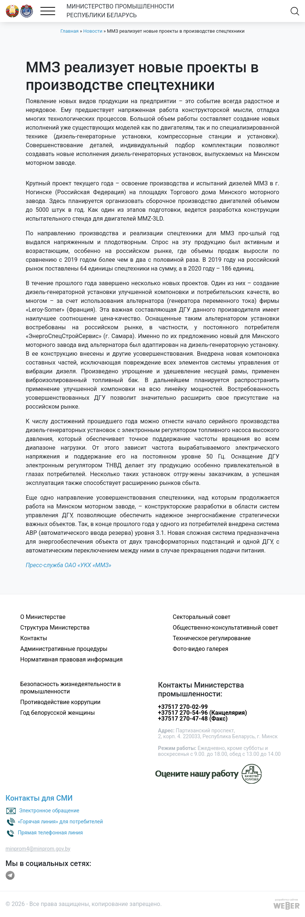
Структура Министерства (55, 627)
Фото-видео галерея (200, 648)
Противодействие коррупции (60, 702)
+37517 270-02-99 (183, 706)
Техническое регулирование (212, 638)
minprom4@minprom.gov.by (38, 849)
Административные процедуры (63, 648)
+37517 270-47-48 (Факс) (192, 718)
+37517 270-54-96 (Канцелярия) (202, 712)
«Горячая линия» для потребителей (60, 821)
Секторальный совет (201, 616)
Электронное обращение (49, 810)
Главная (69, 31)
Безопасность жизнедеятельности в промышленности (70, 688)
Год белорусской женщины (57, 712)
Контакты (33, 638)
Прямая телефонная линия (50, 832)
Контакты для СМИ (39, 798)
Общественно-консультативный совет (225, 627)
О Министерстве (42, 616)
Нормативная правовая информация (71, 659)
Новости (92, 31)
